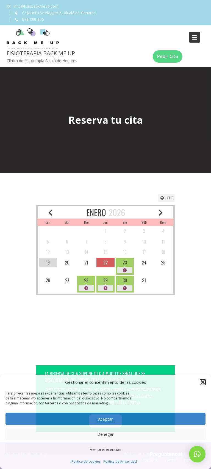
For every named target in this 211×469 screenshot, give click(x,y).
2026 (117, 212)
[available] (105, 262)
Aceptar (105, 419)
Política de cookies (86, 461)
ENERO (96, 212)
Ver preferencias (105, 449)
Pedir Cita (167, 56)
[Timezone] (166, 198)
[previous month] (50, 212)
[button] (203, 382)
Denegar (105, 434)
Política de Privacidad (120, 461)
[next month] (160, 212)
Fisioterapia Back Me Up (41, 53)
